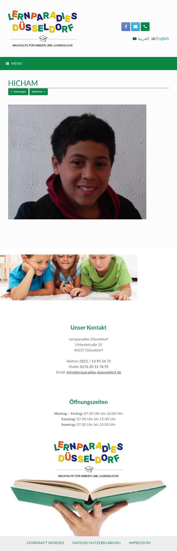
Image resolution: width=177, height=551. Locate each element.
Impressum (139, 542)
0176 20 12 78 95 (94, 366)
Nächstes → (38, 91)
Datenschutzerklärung (96, 542)
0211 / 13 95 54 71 (95, 361)
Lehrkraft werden (45, 542)
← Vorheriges (18, 91)
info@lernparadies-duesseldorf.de (94, 372)
